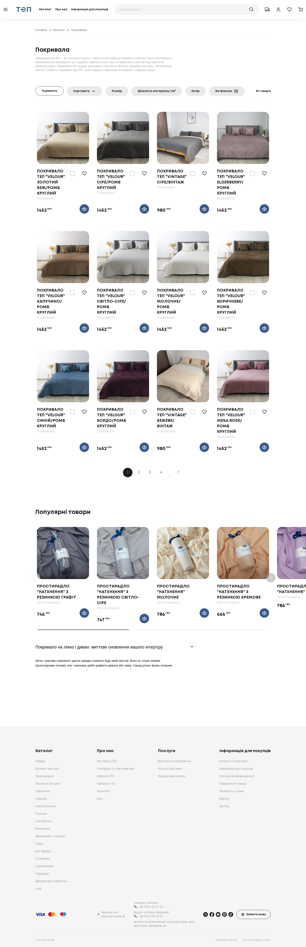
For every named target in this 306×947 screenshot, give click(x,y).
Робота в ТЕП (105, 776)
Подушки (41, 799)
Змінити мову (253, 914)
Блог (100, 799)
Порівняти (49, 91)
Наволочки (42, 791)
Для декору (43, 851)
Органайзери (44, 866)
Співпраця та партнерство (115, 769)
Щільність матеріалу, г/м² (157, 91)
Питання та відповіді (233, 761)
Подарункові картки (171, 776)
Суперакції (42, 859)
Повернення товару (233, 784)
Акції (38, 889)
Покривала (42, 829)
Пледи (39, 844)
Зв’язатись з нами (231, 791)
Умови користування (226, 940)
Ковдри (40, 761)
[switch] (72, 173)
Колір (195, 91)
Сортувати (84, 91)
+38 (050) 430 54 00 (151, 907)
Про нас (61, 9)
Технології (103, 791)
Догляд (224, 806)
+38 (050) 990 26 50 (151, 916)
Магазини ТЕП (106, 784)
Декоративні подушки (50, 836)
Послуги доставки (170, 769)
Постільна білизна (47, 784)
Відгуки (224, 799)
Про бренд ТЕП (107, 761)
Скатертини (43, 821)
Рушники (41, 814)
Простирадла (44, 776)
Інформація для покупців (89, 9)
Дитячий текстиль (47, 769)
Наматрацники (45, 806)
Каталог (45, 9)
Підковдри (42, 874)
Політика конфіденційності (237, 776)
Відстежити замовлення (174, 761)
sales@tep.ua (157, 926)
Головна (43, 30)
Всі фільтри (226, 91)
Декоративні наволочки (51, 881)
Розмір (117, 91)
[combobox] (186, 9)
